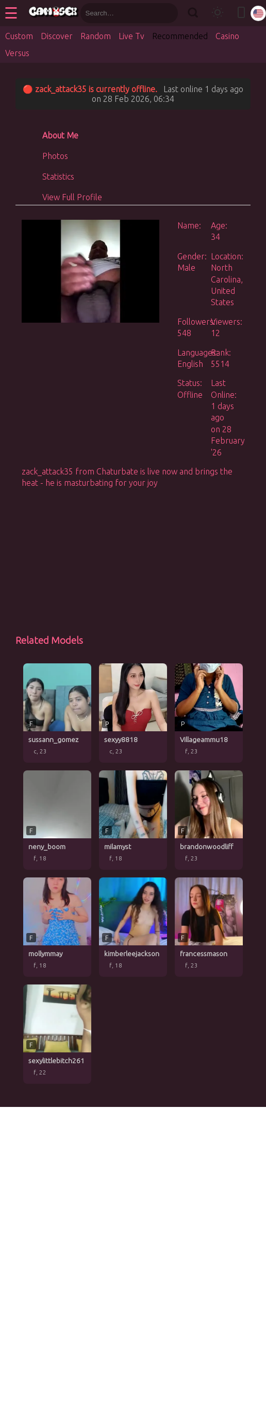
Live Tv (131, 36)
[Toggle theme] (217, 13)
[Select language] (258, 13)
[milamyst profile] (133, 820)
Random (95, 36)
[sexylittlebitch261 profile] (57, 1034)
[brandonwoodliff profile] (209, 820)
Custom (19, 36)
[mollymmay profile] (57, 927)
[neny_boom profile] (57, 820)
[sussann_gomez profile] (57, 713)
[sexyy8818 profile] (133, 713)
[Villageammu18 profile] (209, 713)
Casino (227, 36)
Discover (57, 36)
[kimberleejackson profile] (133, 927)
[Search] (193, 13)
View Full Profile (72, 197)
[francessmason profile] (209, 927)
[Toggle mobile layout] (241, 13)
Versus (17, 53)
